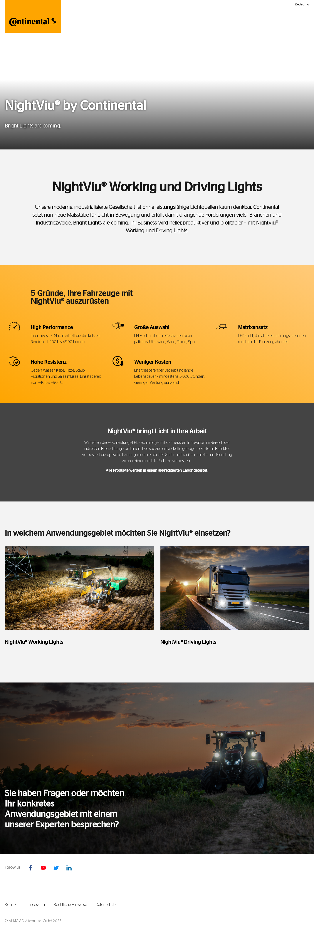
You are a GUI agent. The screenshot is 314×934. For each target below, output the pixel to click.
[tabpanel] (79, 600)
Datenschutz (106, 905)
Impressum (35, 905)
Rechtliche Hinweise (70, 905)
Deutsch (302, 4)
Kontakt (11, 905)
